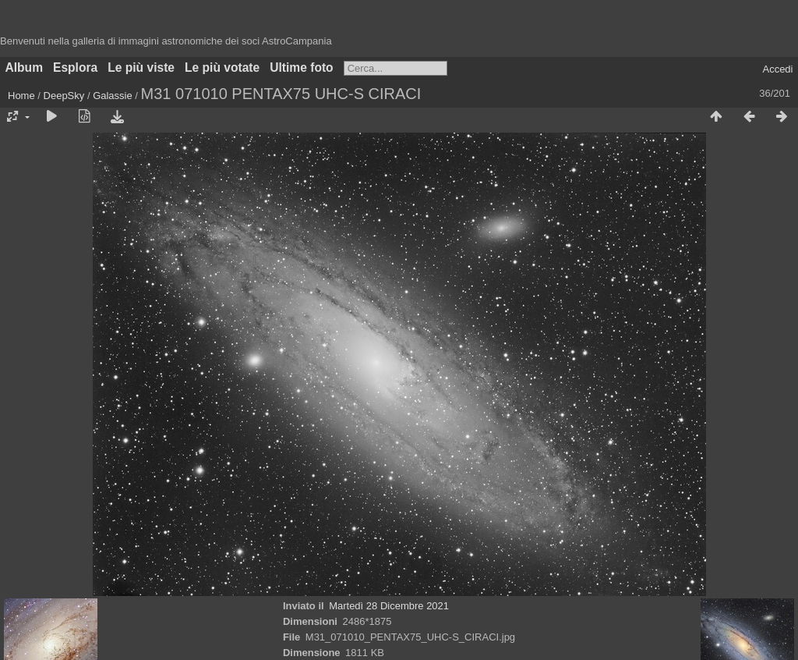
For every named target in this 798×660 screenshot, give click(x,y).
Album (24, 67)
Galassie (112, 95)
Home (21, 95)
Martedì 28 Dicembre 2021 (389, 606)
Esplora (75, 67)
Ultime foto (301, 67)
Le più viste (141, 67)
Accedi (777, 69)
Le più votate (222, 67)
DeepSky (64, 95)
